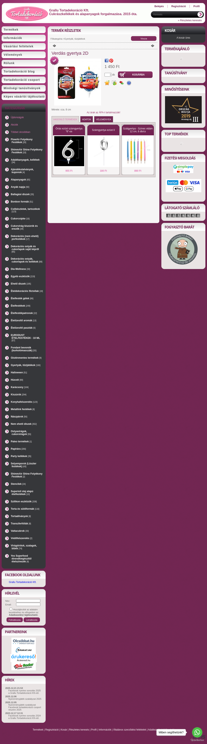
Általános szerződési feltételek (129, 729)
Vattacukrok (20, 530)
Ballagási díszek (22, 194)
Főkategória (56, 39)
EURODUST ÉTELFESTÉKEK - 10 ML (25, 338)
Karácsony (20, 387)
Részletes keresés (79, 729)
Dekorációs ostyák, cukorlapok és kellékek (26, 260)
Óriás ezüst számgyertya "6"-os (68, 130)
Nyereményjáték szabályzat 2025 (24, 699)
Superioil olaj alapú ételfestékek (22, 493)
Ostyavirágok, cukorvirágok (21, 433)
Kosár (64, 729)
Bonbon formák (22, 201)
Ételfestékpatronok (24, 313)
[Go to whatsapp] (197, 732)
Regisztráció (52, 729)
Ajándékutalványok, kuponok (22, 171)
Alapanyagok (20, 179)
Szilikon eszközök (24, 501)
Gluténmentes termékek (26, 357)
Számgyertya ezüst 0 (103, 130)
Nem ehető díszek (24, 424)
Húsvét (17, 379)
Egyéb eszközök (23, 276)
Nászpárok (19, 416)
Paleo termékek (21, 441)
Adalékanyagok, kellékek (25, 160)
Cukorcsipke (20, 218)
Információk (105, 729)
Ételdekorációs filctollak (27, 291)
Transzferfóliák (21, 523)
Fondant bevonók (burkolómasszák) (23, 349)
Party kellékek (21, 456)
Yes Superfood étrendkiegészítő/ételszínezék (21, 558)
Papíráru (18, 448)
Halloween (19, 372)
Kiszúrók (18, 394)
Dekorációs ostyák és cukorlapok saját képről (25, 249)
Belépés (159, 6)
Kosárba (138, 74)
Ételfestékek (20, 305)
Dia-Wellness (20, 269)
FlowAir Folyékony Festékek (22, 141)
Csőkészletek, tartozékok (25, 210)
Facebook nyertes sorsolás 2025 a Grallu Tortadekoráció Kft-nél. (24, 691)
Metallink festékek (23, 409)
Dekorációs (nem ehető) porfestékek (25, 237)
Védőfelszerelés (21, 538)
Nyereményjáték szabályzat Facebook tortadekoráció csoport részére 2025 (24, 707)
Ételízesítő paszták (23, 327)
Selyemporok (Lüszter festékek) (23, 465)
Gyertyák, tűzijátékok (26, 365)
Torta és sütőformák (25, 508)
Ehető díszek (21, 283)
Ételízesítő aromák (23, 320)
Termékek (38, 729)
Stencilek (18, 484)
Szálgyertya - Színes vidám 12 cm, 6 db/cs (138, 130)
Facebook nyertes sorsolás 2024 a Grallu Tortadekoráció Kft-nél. (24, 716)
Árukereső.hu (23, 660)
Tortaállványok (21, 516)
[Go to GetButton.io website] (197, 740)
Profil (94, 729)
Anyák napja (20, 187)
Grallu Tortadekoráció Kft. (22, 582)
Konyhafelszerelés (24, 401)
